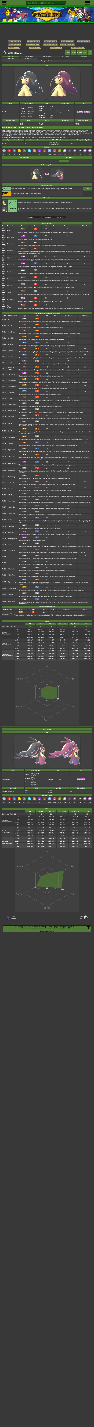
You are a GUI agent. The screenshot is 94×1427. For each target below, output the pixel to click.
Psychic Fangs (12, 582)
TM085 (4, 526)
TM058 (4, 483)
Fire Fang (11, 350)
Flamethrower (12, 489)
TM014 (4, 350)
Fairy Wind (10, 237)
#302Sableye (13, 917)
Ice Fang (10, 356)
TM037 (4, 437)
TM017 (4, 362)
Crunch (9, 279)
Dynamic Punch (10, 306)
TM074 (4, 507)
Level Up (48, 217)
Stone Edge (11, 501)
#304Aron (81, 917)
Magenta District (50, 188)
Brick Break (11, 332)
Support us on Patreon (47, 931)
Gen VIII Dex (29, 56)
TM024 (4, 392)
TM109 (4, 557)
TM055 (4, 470)
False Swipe (11, 569)
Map (87, 188)
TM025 (4, 398)
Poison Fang (11, 575)
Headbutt (10, 320)
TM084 (4, 520)
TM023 (4, 386)
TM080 (4, 513)
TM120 (4, 563)
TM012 (4, 338)
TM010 (4, 332)
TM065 (4, 501)
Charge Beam (12, 588)
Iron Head (10, 286)
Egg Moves (90, 52)
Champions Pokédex (47, 61)
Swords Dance (12, 404)
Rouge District (60, 188)
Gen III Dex (28, 58)
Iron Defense (11, 272)
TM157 (4, 601)
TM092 (4, 538)
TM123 (4, 575)
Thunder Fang (12, 380)
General (67, 52)
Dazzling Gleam (12, 538)
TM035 (4, 423)
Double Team (12, 410)
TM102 (4, 551)
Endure (10, 423)
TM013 (4, 344)
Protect (10, 362)
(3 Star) (29, 193)
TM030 (4, 404)
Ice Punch (11, 392)
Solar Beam (11, 495)
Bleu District (31, 188)
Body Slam (11, 416)
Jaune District (40, 188)
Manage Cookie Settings (66, 926)
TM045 (4, 456)
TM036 (4, 431)
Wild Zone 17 (23, 188)
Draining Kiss (11, 265)
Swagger (10, 594)
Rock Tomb (11, 431)
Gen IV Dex (10, 58)
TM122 (4, 569)
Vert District (68, 188)
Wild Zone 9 (15, 188)
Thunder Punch (12, 386)
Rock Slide (11, 338)
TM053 (4, 463)
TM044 (4, 450)
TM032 (4, 410)
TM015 (4, 356)
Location (73, 52)
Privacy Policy (53, 926)
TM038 (4, 443)
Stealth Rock (11, 437)
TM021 (4, 380)
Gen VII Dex (47, 56)
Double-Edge (12, 477)
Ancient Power (12, 563)
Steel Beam (11, 601)
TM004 (4, 326)
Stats (84, 52)
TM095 (4, 545)
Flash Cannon (12, 520)
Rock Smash (11, 326)
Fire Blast (10, 443)
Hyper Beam (11, 450)
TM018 (4, 368)
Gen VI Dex (65, 56)
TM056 (4, 477)
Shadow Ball (11, 507)
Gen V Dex (83, 56)
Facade (10, 557)
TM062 (4, 489)
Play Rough (10, 299)
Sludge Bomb (12, 463)
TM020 (4, 374)
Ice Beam (10, 344)
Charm (9, 258)
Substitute (11, 526)
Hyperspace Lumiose (18, 193)
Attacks (79, 52)
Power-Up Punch (11, 368)
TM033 (4, 416)
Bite (8, 230)
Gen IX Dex (10, 56)
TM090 (4, 532)
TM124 (4, 582)
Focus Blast (11, 551)
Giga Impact (11, 470)
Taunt (9, 292)
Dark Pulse (11, 532)
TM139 (4, 594)
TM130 (4, 588)
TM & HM (60, 217)
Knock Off (10, 251)
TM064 (4, 495)
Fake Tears (10, 244)
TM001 (4, 320)
